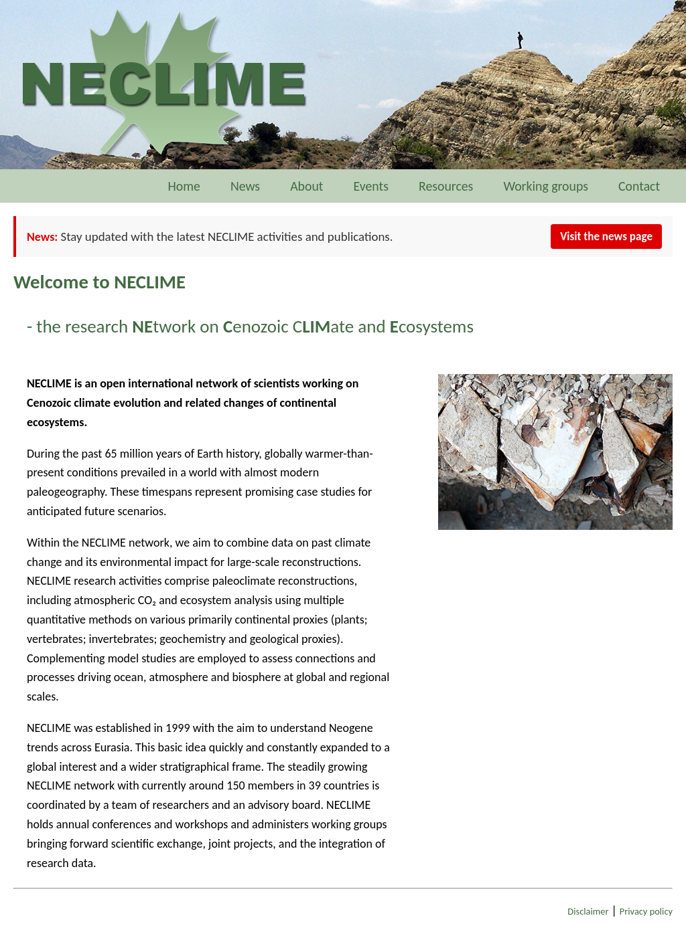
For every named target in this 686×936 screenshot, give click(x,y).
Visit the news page (606, 236)
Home (183, 186)
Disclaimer (587, 911)
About (306, 186)
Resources (446, 186)
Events (371, 186)
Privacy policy (646, 911)
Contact (645, 186)
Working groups (545, 186)
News (245, 186)
